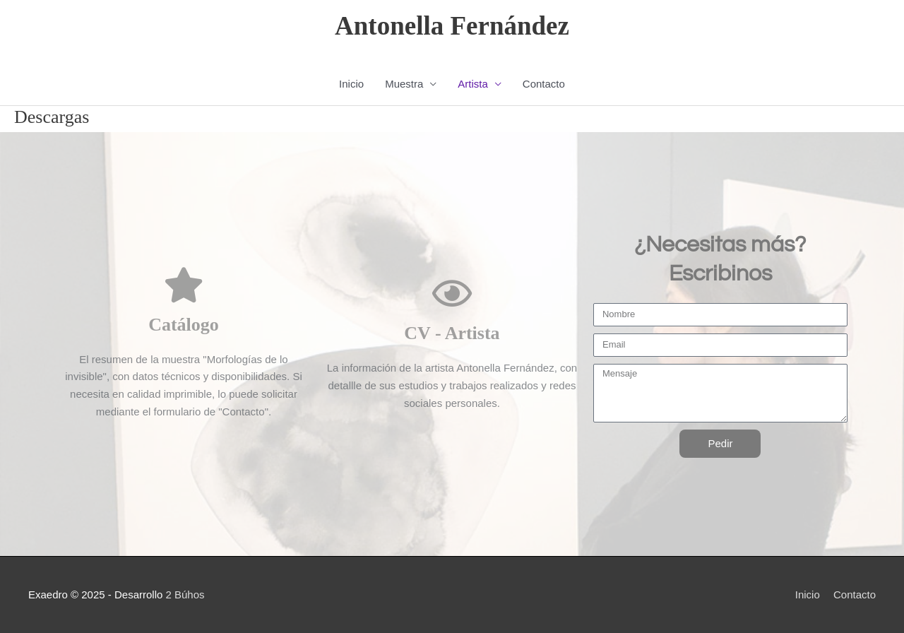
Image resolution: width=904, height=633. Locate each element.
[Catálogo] (183, 284)
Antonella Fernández (452, 25)
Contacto (544, 84)
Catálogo (183, 324)
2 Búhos (184, 594)
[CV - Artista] (452, 293)
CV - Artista (451, 333)
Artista (473, 84)
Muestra (404, 84)
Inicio (351, 84)
